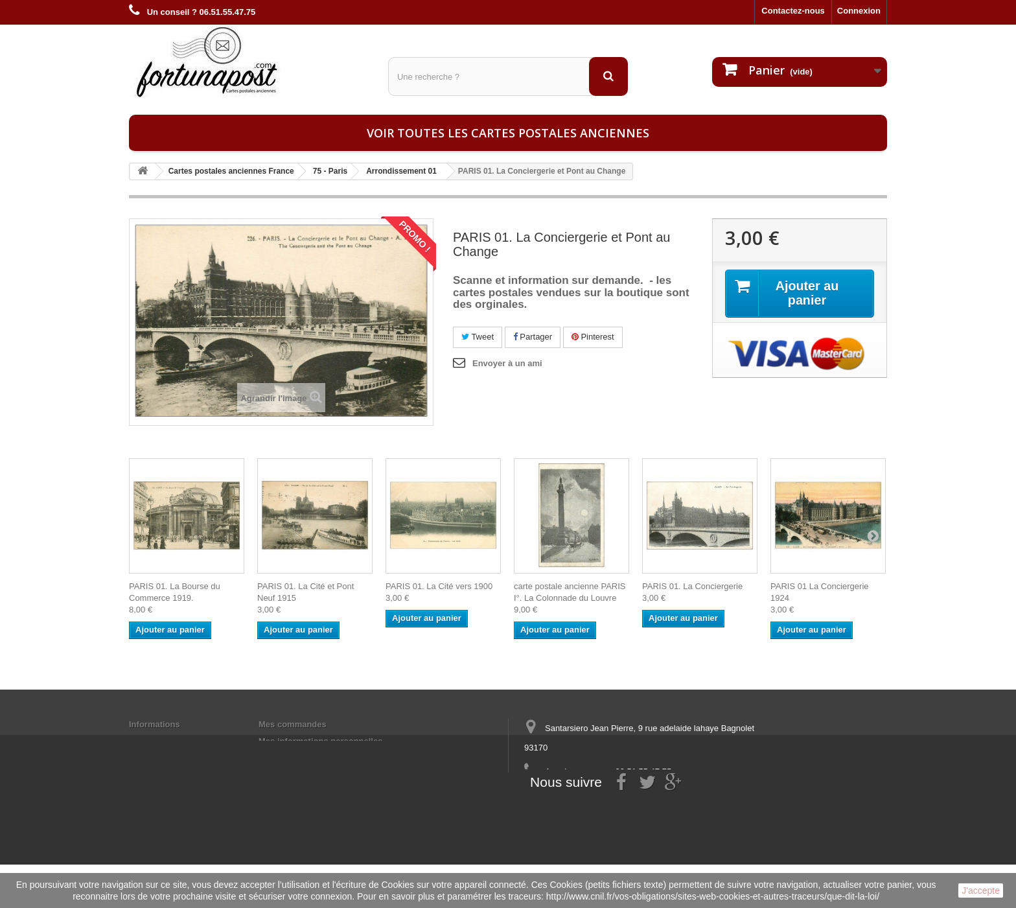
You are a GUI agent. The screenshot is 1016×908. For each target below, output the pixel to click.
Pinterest (593, 337)
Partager (532, 337)
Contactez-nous (793, 11)
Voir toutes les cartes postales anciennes (508, 133)
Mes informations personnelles (320, 741)
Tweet (477, 337)
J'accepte (981, 890)
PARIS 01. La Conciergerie (692, 586)
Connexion (859, 11)
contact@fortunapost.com (624, 795)
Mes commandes (293, 724)
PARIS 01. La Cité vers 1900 (439, 586)
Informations (154, 724)
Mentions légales (163, 741)
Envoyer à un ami (507, 363)
